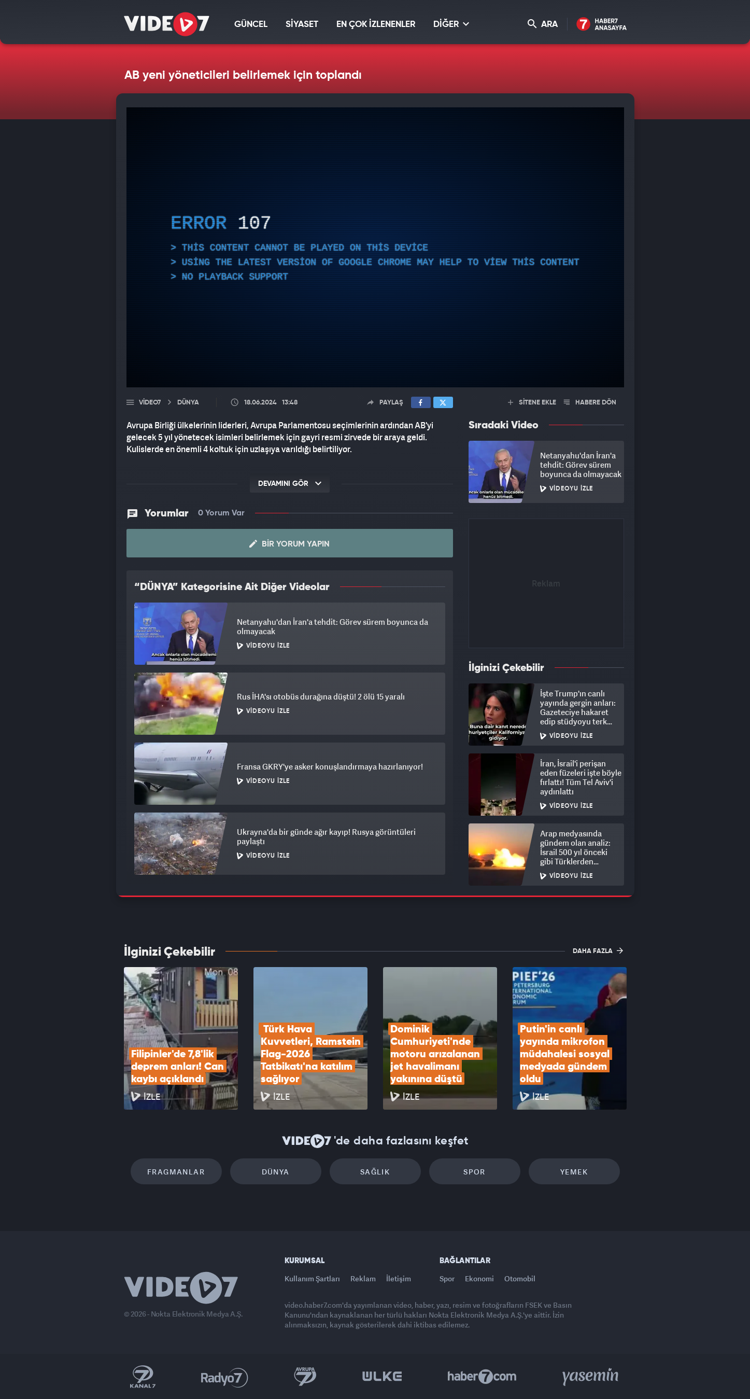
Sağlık (375, 1172)
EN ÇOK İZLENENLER (375, 24)
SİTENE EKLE (532, 402)
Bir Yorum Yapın (289, 544)
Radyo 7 (224, 1376)
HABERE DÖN (590, 402)
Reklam (363, 1278)
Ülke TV (382, 1376)
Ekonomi (479, 1278)
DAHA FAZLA (598, 950)
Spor (474, 1172)
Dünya (276, 1172)
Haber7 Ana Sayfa (601, 24)
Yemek (574, 1172)
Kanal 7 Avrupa (305, 1376)
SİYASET (302, 24)
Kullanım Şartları (312, 1278)
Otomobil (519, 1278)
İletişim (398, 1278)
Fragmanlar (176, 1172)
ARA (543, 24)
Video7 (150, 402)
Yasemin (591, 1376)
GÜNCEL (250, 24)
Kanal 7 (142, 1376)
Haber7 (482, 1376)
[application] (375, 247)
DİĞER (451, 24)
